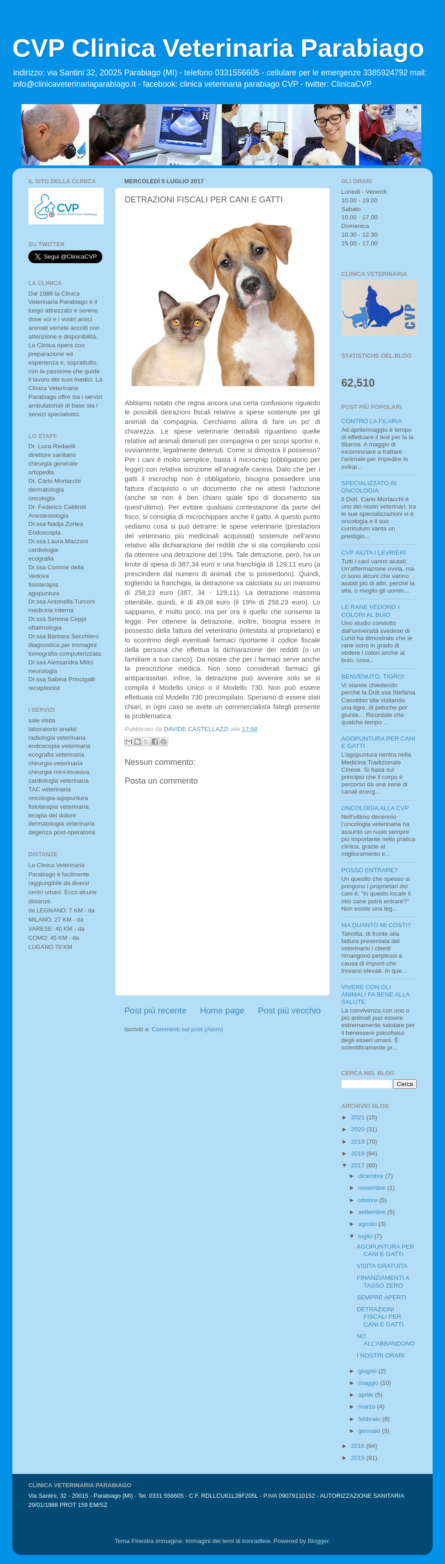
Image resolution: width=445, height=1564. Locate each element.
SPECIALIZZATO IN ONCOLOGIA (369, 487)
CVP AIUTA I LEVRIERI (373, 552)
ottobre (368, 1200)
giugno (368, 1371)
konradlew (256, 1540)
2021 (358, 1117)
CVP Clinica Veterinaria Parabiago (218, 47)
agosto (368, 1223)
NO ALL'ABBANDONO (386, 1340)
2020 (358, 1129)
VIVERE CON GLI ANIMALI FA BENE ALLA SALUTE (375, 994)
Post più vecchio (289, 1010)
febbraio (370, 1419)
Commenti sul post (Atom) (187, 1029)
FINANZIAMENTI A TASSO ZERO (383, 1281)
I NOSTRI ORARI (381, 1355)
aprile (366, 1394)
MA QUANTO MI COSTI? (376, 925)
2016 (358, 1445)
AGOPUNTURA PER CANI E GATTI (385, 1250)
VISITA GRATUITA (382, 1265)
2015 (358, 1457)
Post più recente (155, 1010)
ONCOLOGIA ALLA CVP (375, 808)
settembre (372, 1212)
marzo (367, 1406)
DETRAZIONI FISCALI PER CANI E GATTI (380, 1316)
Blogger (317, 1540)
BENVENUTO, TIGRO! (372, 676)
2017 (358, 1165)
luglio (366, 1236)
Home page (222, 1010)
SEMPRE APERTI (382, 1297)
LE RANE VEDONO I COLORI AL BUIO (370, 611)
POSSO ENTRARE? (369, 870)
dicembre (371, 1175)
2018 (358, 1153)
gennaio (370, 1430)
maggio (369, 1382)
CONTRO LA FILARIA (371, 421)
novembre (372, 1187)
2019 (358, 1141)
